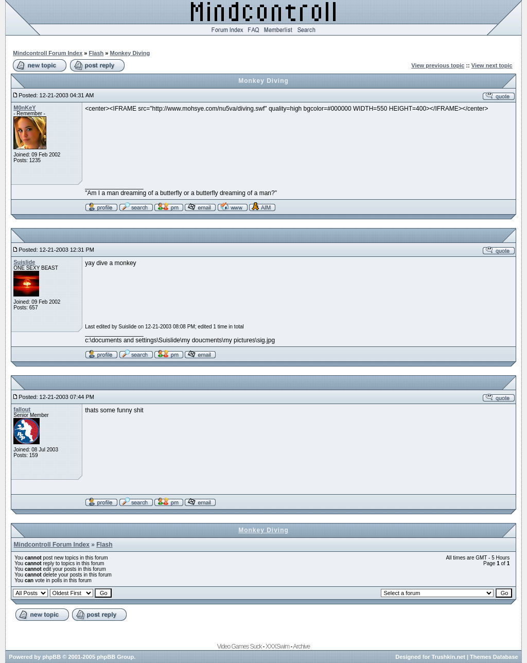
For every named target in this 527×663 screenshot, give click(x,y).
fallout (21, 409)
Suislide (24, 262)
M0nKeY (24, 107)
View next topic (492, 65)
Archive (301, 646)
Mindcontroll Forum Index (47, 53)
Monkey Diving (130, 53)
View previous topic (437, 65)
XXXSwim (277, 646)
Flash (96, 53)
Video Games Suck (239, 646)
